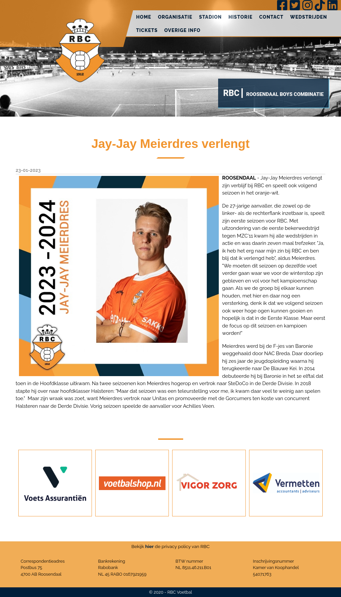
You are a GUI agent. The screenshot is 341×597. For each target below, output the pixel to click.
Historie (240, 17)
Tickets (147, 30)
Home (144, 17)
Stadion (210, 17)
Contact (271, 17)
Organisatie (175, 17)
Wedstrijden (308, 17)
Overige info (182, 30)
